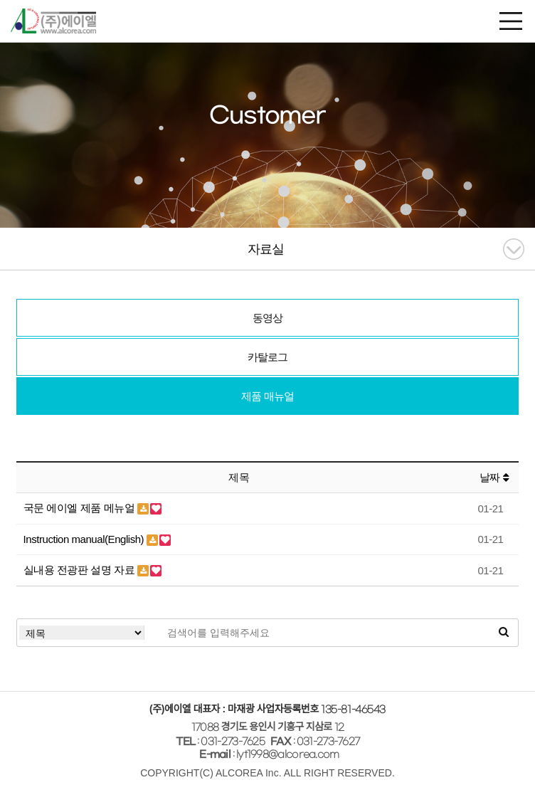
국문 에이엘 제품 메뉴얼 (80, 508)
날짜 (494, 477)
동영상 (268, 318)
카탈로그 (268, 357)
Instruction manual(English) (85, 539)
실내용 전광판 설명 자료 (80, 570)
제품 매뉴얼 (268, 396)
